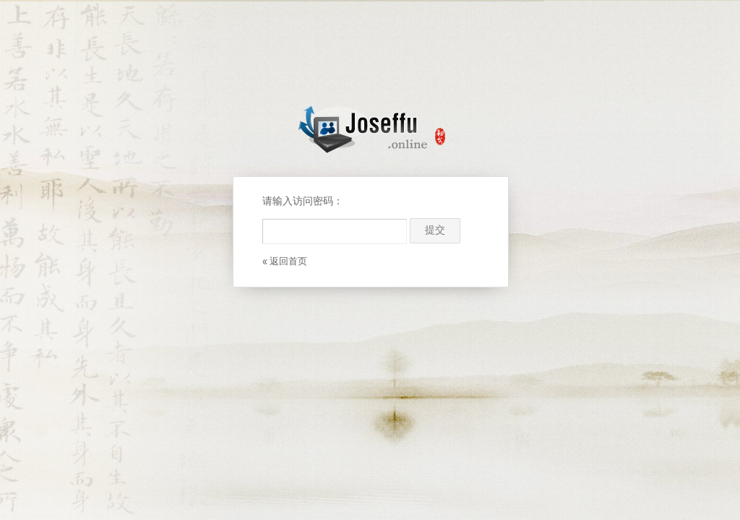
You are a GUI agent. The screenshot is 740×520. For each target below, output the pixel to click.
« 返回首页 (284, 262)
